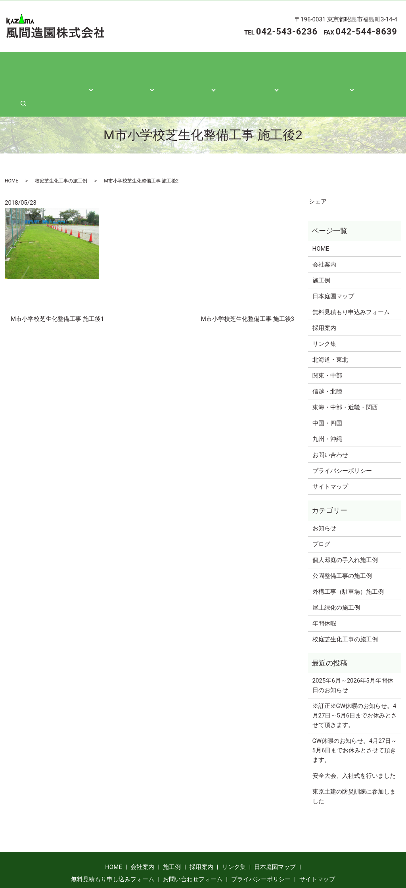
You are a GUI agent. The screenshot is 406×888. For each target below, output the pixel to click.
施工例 (321, 247)
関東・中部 (327, 343)
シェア (318, 169)
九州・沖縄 (327, 406)
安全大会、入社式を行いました (354, 743)
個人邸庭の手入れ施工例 (345, 527)
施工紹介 (140, 68)
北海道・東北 (330, 327)
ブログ (321, 512)
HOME (11, 148)
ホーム (39, 68)
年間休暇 (324, 591)
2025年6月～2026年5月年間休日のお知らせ (352, 653)
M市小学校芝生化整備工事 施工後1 (57, 286)
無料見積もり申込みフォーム (351, 279)
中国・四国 (327, 390)
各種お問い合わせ (313, 68)
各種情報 (193, 68)
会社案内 (88, 68)
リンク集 (324, 311)
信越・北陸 (327, 358)
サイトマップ (330, 454)
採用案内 (324, 295)
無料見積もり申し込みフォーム (112, 847)
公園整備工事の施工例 (342, 543)
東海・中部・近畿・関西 (345, 374)
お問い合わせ (330, 422)
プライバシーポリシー (342, 438)
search (371, 68)
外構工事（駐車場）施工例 (348, 559)
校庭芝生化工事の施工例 (61, 148)
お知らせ (324, 496)
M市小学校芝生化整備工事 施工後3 (247, 286)
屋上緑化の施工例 (336, 575)
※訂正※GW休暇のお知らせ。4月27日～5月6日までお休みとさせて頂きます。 (354, 683)
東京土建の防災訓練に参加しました (354, 764)
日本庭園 (246, 68)
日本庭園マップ (333, 263)
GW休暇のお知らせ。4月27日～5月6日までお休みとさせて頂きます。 (354, 718)
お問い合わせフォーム (192, 847)
